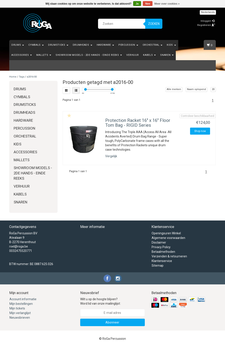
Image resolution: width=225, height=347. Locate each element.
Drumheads (82, 44)
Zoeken (154, 23)
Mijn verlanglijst (20, 313)
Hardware (105, 44)
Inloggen (207, 21)
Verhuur (132, 55)
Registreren (206, 25)
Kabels (149, 55)
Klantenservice (162, 261)
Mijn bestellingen (21, 303)
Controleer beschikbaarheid (197, 115)
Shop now (200, 131)
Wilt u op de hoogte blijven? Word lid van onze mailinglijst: (100, 301)
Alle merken (174, 89)
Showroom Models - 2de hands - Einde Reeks (89, 55)
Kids (171, 44)
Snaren (167, 55)
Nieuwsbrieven (19, 317)
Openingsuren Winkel (166, 233)
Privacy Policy (161, 247)
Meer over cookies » (167, 3)
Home (12, 76)
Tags (21, 76)
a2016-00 (32, 76)
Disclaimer (159, 242)
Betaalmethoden (163, 251)
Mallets (43, 55)
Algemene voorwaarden (168, 238)
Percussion (128, 44)
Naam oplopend (196, 89)
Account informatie (22, 299)
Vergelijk (111, 156)
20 (213, 89)
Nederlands (208, 12)
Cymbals (36, 44)
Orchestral (153, 44)
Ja (137, 3)
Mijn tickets (17, 308)
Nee (147, 3)
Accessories (21, 55)
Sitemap (157, 265)
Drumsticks (58, 44)
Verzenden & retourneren (169, 256)
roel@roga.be (18, 246)
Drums (17, 44)
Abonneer (112, 322)
